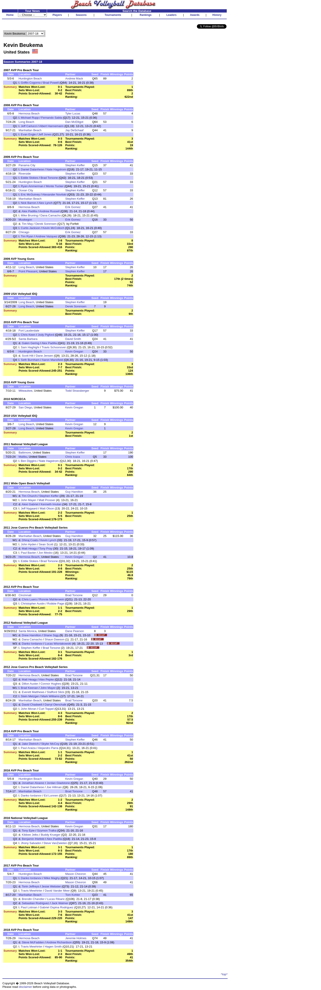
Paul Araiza (28, 748)
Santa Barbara (27, 339)
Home (9, 15)
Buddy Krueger (50, 834)
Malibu (22, 456)
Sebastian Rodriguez (35, 903)
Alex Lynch (45, 203)
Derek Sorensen (45, 223)
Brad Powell (51, 82)
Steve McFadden (33, 942)
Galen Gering (30, 343)
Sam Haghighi (30, 347)
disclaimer (25, 986)
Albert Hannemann (51, 126)
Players (57, 15)
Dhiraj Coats (30, 540)
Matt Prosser (47, 500)
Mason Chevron (75, 874)
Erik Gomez (73, 207)
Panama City (26, 165)
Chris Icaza (72, 456)
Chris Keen (28, 334)
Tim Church (29, 496)
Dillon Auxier (30, 683)
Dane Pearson (74, 631)
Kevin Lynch (48, 540)
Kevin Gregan (74, 351)
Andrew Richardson (59, 942)
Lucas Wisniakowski (58, 643)
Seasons (81, 15)
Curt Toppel (46, 708)
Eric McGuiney (30, 194)
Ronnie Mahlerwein (51, 599)
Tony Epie (28, 830)
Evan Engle (28, 134)
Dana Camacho (50, 215)
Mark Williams (50, 696)
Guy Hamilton (74, 491)
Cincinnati (24, 595)
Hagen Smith (53, 946)
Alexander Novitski (54, 194)
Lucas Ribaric (56, 899)
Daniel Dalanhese (32, 169)
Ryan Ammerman (32, 186)
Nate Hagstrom (56, 169)
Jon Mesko (45, 552)
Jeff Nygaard (29, 508)
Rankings (146, 15)
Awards (194, 15)
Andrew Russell (49, 211)
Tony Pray (45, 548)
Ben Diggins (29, 461)
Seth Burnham (30, 359)
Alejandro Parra (48, 748)
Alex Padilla (29, 211)
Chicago (23, 232)
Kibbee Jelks (30, 834)
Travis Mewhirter (31, 890)
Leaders (171, 15)
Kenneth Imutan (51, 504)
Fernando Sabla (51, 117)
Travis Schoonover (54, 347)
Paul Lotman (29, 907)
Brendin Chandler (33, 899)
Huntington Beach (30, 78)
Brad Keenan (29, 687)
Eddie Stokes (29, 177)
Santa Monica (27, 631)
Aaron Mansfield (52, 359)
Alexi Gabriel (30, 504)
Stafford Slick (55, 692)
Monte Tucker (55, 186)
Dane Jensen (44, 355)
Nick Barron (28, 203)
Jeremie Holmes (75, 938)
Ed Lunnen (51, 795)
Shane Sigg (51, 635)
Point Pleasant (27, 271)
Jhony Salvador (31, 843)
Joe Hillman (54, 787)
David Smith (73, 339)
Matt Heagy (29, 548)
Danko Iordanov (32, 643)
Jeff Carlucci (29, 126)
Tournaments (113, 15)
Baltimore (24, 452)
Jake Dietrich (30, 743)
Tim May (27, 223)
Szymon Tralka (46, 830)
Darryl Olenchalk (55, 704)
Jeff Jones (45, 134)
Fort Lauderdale (28, 330)
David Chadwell (32, 704)
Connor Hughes (50, 683)
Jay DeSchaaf (74, 130)
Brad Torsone (49, 177)
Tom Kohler (72, 894)
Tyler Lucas (72, 113)
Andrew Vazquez (47, 236)
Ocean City (25, 190)
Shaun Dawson (54, 639)
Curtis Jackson (30, 228)
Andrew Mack (74, 78)
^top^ (224, 974)
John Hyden (28, 544)
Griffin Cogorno (31, 82)
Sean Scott (46, 544)
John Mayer (28, 500)
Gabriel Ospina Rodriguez (56, 907)
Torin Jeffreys (30, 886)
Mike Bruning (29, 215)
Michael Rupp (30, 117)
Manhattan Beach (29, 130)
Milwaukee (25, 390)
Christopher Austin (33, 603)
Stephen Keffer (75, 165)
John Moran (28, 708)
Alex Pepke (46, 679)
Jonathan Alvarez (33, 783)
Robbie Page (55, 603)
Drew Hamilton (31, 635)
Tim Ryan (27, 236)
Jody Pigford (46, 334)
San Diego (25, 407)
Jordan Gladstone (58, 783)
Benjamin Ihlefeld (33, 839)
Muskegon (25, 219)
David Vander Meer (57, 890)
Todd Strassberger (77, 390)
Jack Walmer (59, 903)
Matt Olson (47, 508)
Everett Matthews (33, 692)
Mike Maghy (52, 878)
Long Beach (26, 122)
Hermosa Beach (29, 113)
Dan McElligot (74, 122)
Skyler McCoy (50, 743)
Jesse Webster (51, 886)
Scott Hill (27, 355)
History (216, 15)
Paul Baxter (28, 552)
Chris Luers (29, 599)
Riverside (24, 173)
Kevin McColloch (53, 228)
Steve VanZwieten (55, 843)
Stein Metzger (30, 696)
